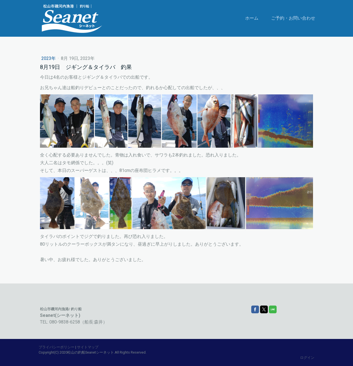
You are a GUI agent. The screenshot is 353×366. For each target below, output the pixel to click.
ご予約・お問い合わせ (293, 18)
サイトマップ (87, 347)
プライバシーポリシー (56, 347)
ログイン (307, 358)
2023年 (49, 58)
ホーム (251, 18)
